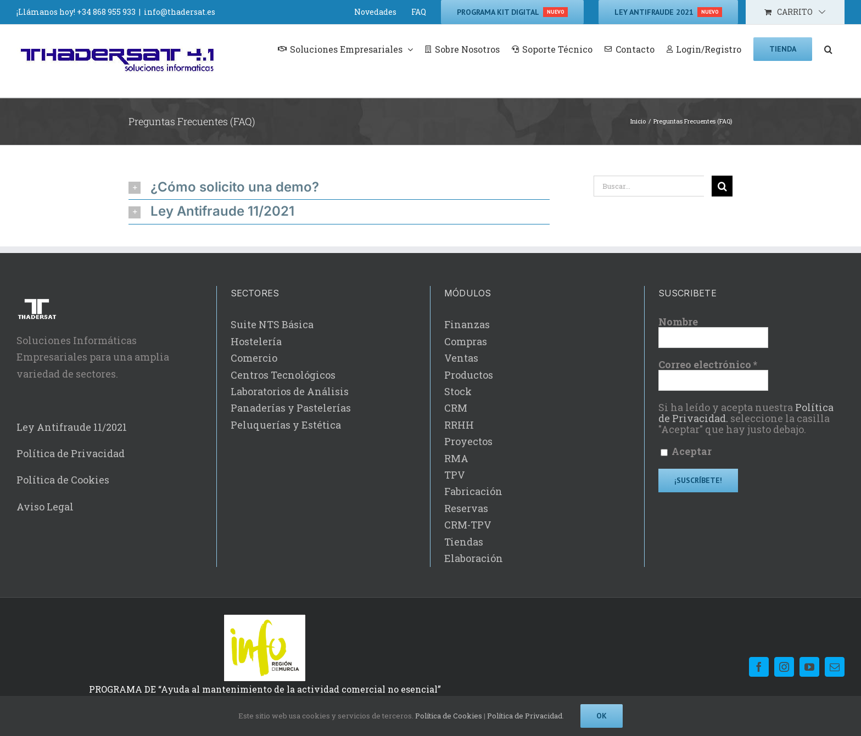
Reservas (466, 508)
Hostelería (256, 341)
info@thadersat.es (179, 12)
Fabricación (473, 491)
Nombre (678, 321)
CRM (455, 407)
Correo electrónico (707, 364)
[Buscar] (722, 186)
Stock (458, 391)
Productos (468, 374)
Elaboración (473, 558)
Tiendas (463, 541)
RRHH (459, 424)
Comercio (254, 357)
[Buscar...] (649, 186)
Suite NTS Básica (272, 324)
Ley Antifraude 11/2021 (71, 427)
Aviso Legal (45, 506)
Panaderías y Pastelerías (291, 407)
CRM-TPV (467, 524)
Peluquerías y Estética (286, 424)
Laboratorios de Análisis (290, 391)
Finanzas (467, 324)
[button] (828, 48)
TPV (454, 474)
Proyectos (468, 441)
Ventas (461, 357)
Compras (465, 341)
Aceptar (686, 452)
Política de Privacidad (70, 453)
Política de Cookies (62, 479)
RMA (456, 458)
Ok (601, 716)
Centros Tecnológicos (283, 374)
